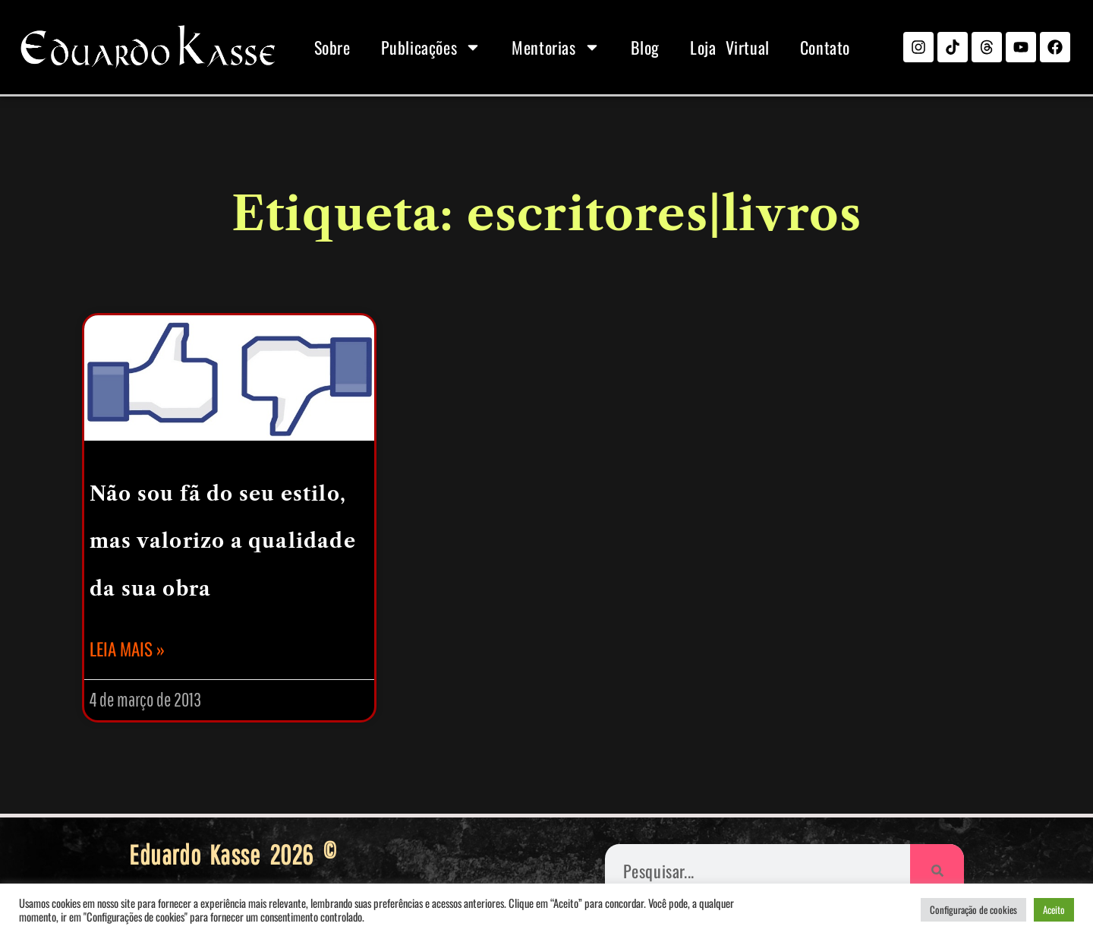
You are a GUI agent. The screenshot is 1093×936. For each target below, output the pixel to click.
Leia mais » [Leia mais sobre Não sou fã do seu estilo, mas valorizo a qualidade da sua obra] (127, 649)
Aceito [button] (1054, 909)
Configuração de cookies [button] (973, 909)
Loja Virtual (730, 47)
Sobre (332, 47)
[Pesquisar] (937, 871)
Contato (825, 47)
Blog (645, 47)
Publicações (431, 47)
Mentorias (556, 47)
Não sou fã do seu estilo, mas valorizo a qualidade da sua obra (223, 541)
